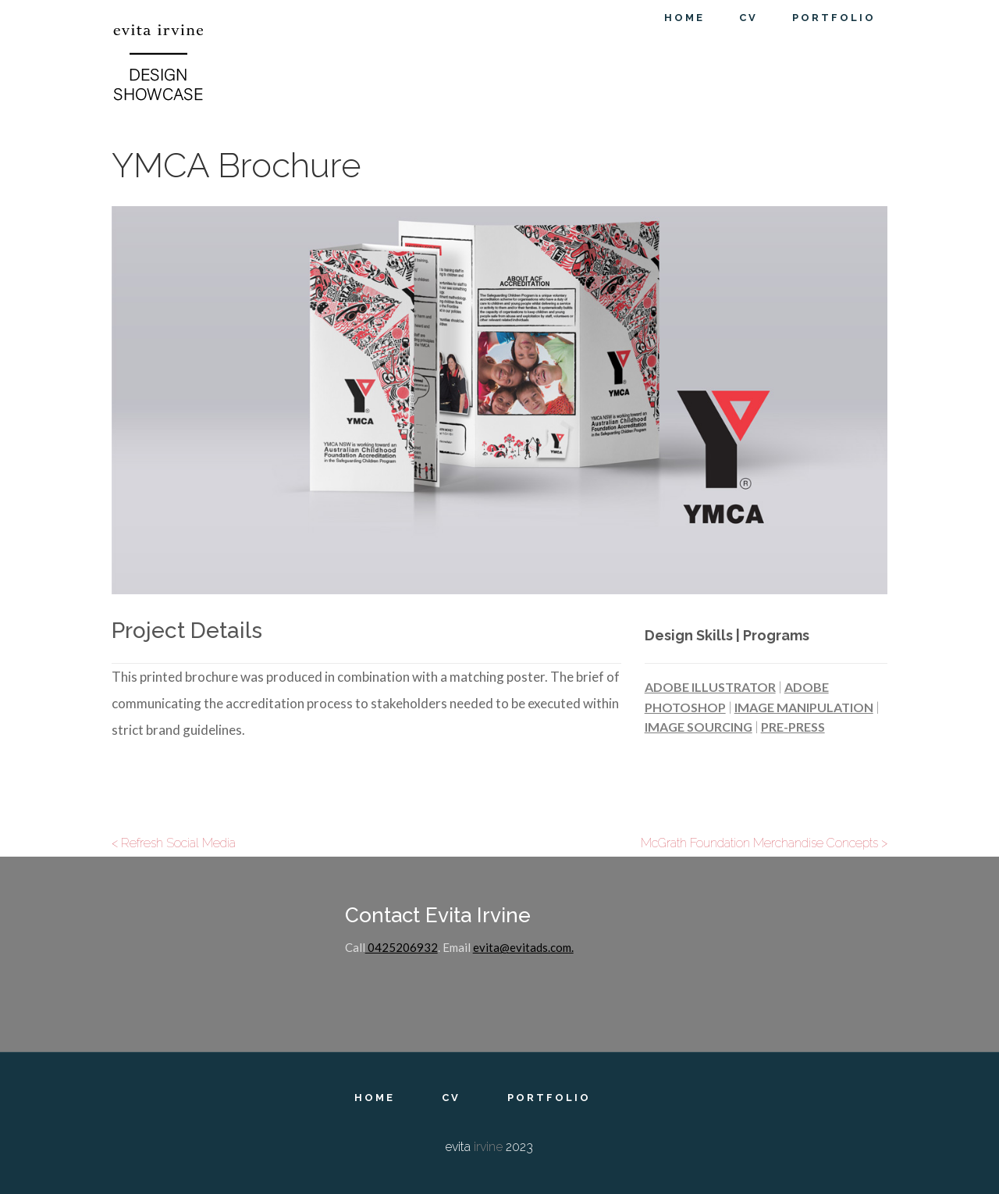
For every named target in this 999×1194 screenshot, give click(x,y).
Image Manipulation (803, 707)
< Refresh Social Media (174, 843)
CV (451, 1097)
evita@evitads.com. (523, 947)
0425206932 (401, 947)
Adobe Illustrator (710, 686)
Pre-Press (793, 726)
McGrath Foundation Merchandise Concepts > (764, 843)
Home (374, 1097)
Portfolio (549, 1097)
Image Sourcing (698, 726)
